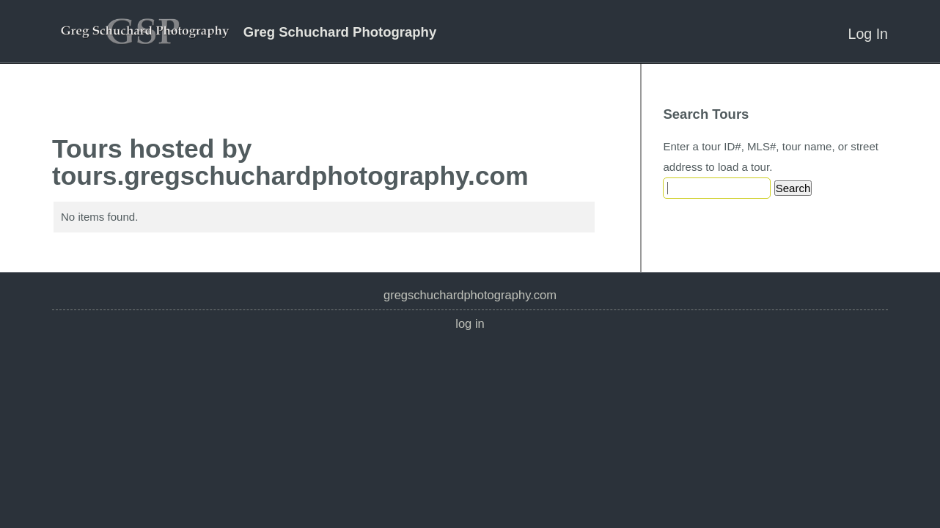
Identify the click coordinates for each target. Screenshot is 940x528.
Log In (868, 34)
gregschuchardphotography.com (470, 295)
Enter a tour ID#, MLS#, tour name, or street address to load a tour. (770, 156)
